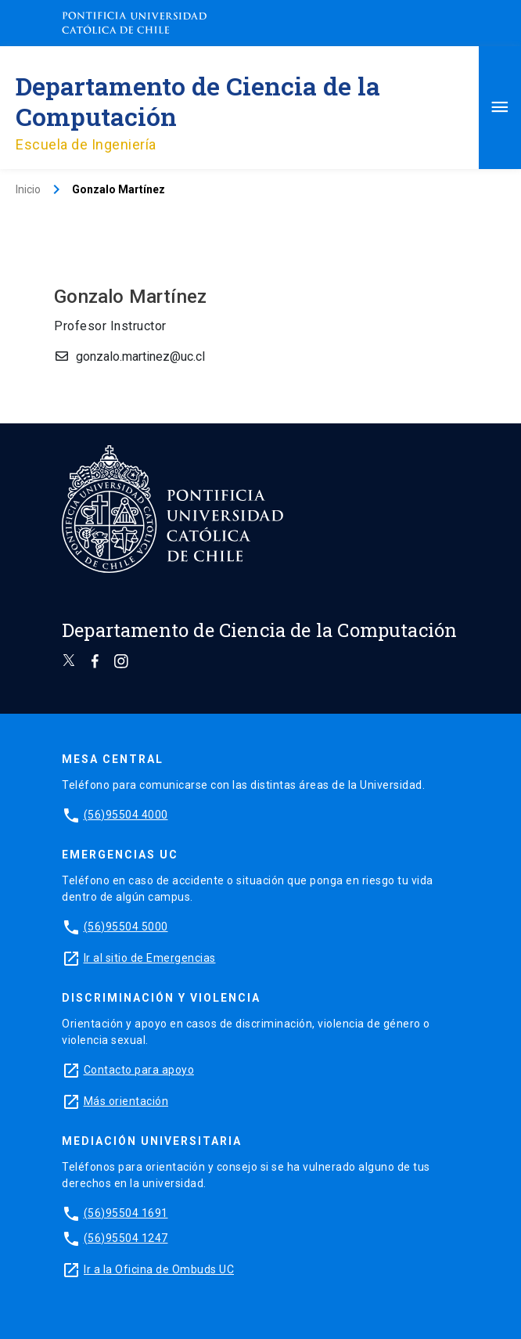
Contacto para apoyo (139, 1070)
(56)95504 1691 (126, 1213)
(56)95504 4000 (126, 814)
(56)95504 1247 (126, 1238)
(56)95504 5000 (126, 926)
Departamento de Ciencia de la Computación (198, 101)
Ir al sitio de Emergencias (150, 958)
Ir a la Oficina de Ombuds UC (159, 1269)
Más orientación (126, 1101)
